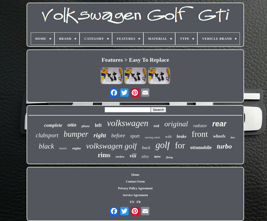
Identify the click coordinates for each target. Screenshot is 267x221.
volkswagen (127, 123)
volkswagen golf (111, 145)
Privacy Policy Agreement (135, 188)
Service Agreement (135, 195)
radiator (200, 125)
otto (72, 124)
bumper (76, 134)
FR (139, 202)
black (46, 146)
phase (86, 126)
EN (132, 202)
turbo (224, 146)
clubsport (47, 135)
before (118, 135)
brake (181, 136)
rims (104, 154)
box (232, 137)
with (168, 137)
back (146, 147)
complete (53, 125)
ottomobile (200, 147)
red (156, 126)
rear (219, 124)
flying (169, 157)
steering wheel (152, 137)
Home (135, 175)
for (180, 145)
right (100, 135)
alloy (145, 156)
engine (76, 148)
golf (162, 145)
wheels (219, 136)
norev (63, 148)
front (200, 134)
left (98, 125)
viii (133, 155)
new (157, 156)
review (120, 156)
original (176, 124)
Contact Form (135, 181)
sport (135, 136)
